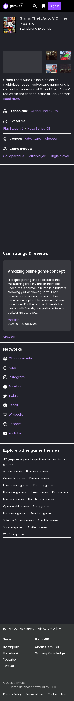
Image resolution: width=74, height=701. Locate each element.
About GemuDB (47, 647)
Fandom (15, 424)
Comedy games (14, 478)
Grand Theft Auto (44, 111)
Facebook (16, 386)
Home (7, 629)
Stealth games (48, 520)
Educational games (16, 485)
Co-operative (13, 156)
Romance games (15, 513)
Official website (20, 358)
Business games (37, 471)
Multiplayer (37, 156)
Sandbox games (42, 513)
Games (18, 629)
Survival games (13, 527)
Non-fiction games (41, 499)
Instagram (17, 377)
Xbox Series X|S (39, 128)
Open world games (16, 506)
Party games (42, 506)
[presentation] (44, 111)
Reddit (13, 405)
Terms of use (34, 694)
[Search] (35, 6)
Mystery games (13, 499)
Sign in (54, 6)
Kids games (60, 492)
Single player (59, 156)
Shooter (51, 138)
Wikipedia (16, 414)
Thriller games (37, 527)
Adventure (33, 138)
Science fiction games (18, 520)
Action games (12, 471)
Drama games (39, 478)
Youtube (15, 433)
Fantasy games (44, 485)
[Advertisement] (37, 205)
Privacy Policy (12, 694)
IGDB (12, 367)
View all (9, 337)
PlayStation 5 (13, 128)
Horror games (39, 492)
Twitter (14, 396)
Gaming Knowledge (50, 653)
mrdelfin (13, 320)
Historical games (14, 492)
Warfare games (14, 534)
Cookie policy (57, 694)
